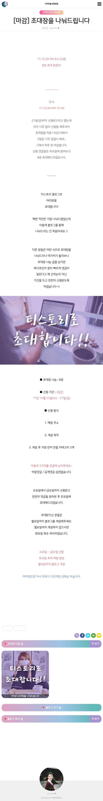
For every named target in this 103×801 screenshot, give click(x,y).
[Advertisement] (51, 602)
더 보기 (95, 643)
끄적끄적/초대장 (51, 12)
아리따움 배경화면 (51, 4)
